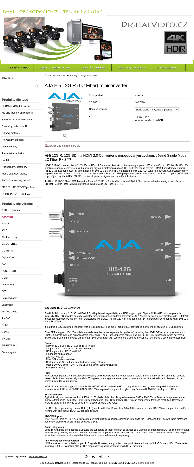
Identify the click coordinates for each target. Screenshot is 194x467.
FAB (4, 264)
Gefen (5, 277)
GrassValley (8, 284)
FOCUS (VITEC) (10, 271)
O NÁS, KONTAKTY (168, 67)
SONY (5, 325)
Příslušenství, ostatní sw (14, 167)
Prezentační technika (13, 153)
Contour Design (10, 237)
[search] (37, 86)
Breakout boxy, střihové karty (17, 119)
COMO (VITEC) (10, 244)
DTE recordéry (9, 146)
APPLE (6, 223)
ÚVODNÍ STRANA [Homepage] (17, 67)
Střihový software (11, 133)
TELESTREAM (9, 345)
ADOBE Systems (11, 210)
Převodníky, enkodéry (13, 140)
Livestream (7, 305)
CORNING (7, 250)
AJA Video (7, 217)
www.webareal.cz (38, 456)
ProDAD (6, 318)
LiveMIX (6, 160)
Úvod (47, 76)
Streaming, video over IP (14, 126)
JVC (4, 291)
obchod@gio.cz (146, 463)
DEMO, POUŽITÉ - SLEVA (16, 194)
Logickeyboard (9, 298)
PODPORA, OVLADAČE (131, 67)
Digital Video (8, 257)
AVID (4, 230)
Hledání (7, 78)
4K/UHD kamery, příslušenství (17, 112)
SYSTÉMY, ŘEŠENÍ (94, 67)
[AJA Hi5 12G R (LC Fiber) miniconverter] (65, 116)
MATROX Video (10, 311)
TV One (6, 338)
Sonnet (5, 332)
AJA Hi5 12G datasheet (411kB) (63, 146)
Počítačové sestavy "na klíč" (16, 180)
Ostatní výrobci (9, 352)
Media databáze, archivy (14, 173)
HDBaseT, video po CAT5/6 (16, 106)
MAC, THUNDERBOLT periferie (18, 187)
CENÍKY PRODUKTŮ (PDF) (55, 67)
